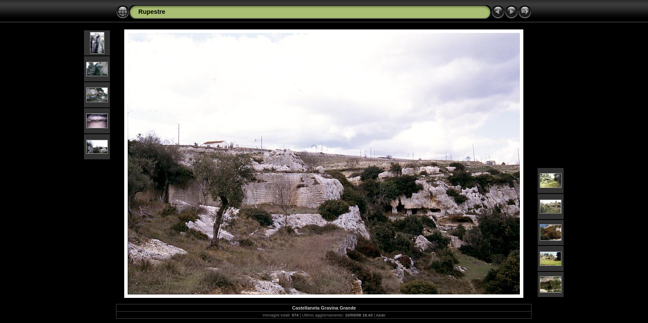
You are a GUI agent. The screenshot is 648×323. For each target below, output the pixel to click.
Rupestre (151, 11)
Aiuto (380, 315)
